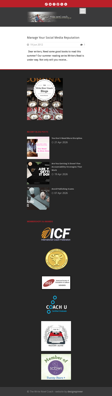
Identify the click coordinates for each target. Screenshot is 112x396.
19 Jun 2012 (36, 44)
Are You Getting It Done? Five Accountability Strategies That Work (67, 166)
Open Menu (82, 11)
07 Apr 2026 (61, 193)
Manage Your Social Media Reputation (53, 37)
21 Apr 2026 (61, 142)
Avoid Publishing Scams (63, 189)
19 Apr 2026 (61, 174)
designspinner (75, 391)
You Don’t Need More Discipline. (67, 138)
